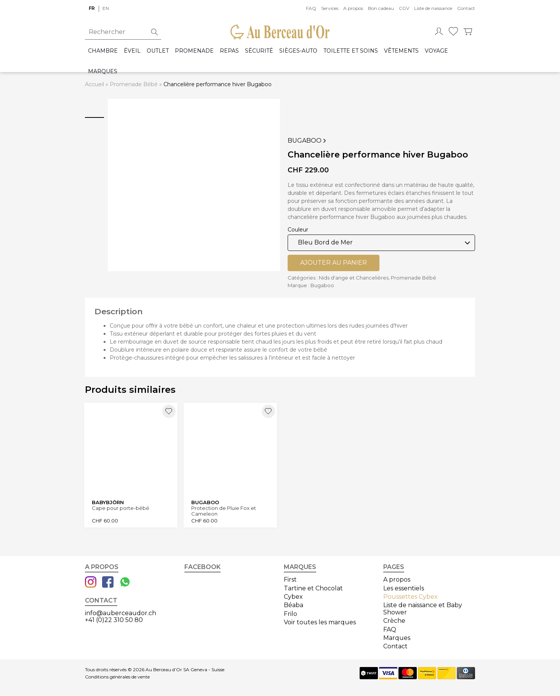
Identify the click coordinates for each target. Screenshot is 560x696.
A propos (353, 8)
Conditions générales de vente (117, 675)
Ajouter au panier (333, 262)
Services (329, 8)
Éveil (132, 51)
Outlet (158, 51)
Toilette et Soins (350, 51)
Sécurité (259, 51)
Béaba (293, 604)
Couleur (298, 230)
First (290, 578)
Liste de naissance (433, 8)
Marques (102, 71)
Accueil (94, 84)
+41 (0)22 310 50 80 (114, 618)
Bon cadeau (381, 8)
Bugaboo (308, 140)
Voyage (436, 51)
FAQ (311, 8)
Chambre (103, 51)
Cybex (293, 595)
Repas (229, 51)
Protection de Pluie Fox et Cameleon (224, 509)
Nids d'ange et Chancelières (354, 278)
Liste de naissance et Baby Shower (422, 607)
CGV (404, 8)
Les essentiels (403, 586)
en (105, 8)
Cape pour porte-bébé (121, 507)
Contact (466, 8)
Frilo (290, 612)
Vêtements (401, 51)
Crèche (394, 619)
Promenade (194, 51)
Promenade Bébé (134, 84)
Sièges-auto (298, 51)
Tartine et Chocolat (313, 586)
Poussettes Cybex (410, 595)
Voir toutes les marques (320, 621)
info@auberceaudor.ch (120, 611)
